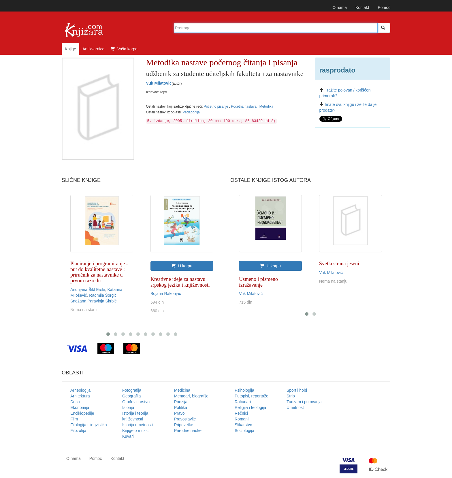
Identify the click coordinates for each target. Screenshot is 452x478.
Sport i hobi (297, 390)
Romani (241, 419)
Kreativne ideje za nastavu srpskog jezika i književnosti (180, 282)
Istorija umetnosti (137, 424)
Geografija (131, 396)
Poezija (180, 401)
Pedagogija (191, 112)
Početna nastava (244, 106)
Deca (75, 401)
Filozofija (78, 430)
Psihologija (244, 390)
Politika (180, 407)
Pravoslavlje (185, 419)
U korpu (182, 266)
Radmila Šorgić (102, 295)
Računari (243, 401)
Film (74, 419)
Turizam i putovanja (304, 401)
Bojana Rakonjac (165, 293)
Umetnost (295, 407)
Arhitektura (80, 396)
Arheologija (80, 390)
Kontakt (362, 7)
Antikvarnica (93, 49)
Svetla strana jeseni (339, 263)
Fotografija (131, 390)
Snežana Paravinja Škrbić (93, 301)
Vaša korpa (124, 49)
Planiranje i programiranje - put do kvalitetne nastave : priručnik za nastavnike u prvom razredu (99, 272)
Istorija (128, 407)
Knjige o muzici (135, 430)
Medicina (182, 390)
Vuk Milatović (159, 83)
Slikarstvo (243, 424)
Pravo (179, 413)
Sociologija (244, 430)
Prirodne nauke (187, 430)
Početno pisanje (216, 106)
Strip (291, 396)
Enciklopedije (82, 413)
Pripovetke (183, 424)
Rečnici (241, 413)
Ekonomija (79, 407)
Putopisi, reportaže (251, 396)
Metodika (266, 106)
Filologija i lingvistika (88, 424)
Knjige (70, 49)
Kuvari (128, 436)
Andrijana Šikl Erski (87, 289)
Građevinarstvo (136, 401)
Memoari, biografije (191, 396)
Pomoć (384, 7)
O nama (339, 7)
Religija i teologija (250, 407)
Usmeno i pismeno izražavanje (258, 282)
